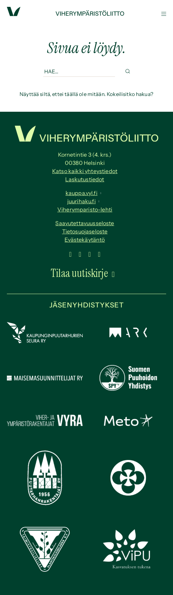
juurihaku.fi (81, 201)
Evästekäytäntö (85, 239)
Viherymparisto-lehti (84, 209)
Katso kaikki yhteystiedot (84, 171)
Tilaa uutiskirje (79, 273)
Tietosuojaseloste (85, 231)
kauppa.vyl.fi (81, 193)
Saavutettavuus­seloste (84, 223)
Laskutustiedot (84, 179)
